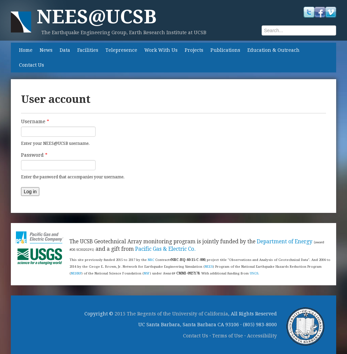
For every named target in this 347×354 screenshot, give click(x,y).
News (46, 50)
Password (34, 155)
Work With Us (161, 50)
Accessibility (262, 335)
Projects (194, 50)
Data (65, 50)
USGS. (254, 273)
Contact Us (31, 65)
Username (35, 121)
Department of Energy (284, 242)
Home (26, 50)
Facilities (87, 50)
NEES (209, 266)
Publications (225, 50)
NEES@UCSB (97, 17)
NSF (147, 273)
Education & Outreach (273, 50)
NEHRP (76, 273)
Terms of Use (227, 335)
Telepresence (121, 50)
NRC (151, 260)
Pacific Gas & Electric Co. (165, 249)
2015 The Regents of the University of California (171, 313)
